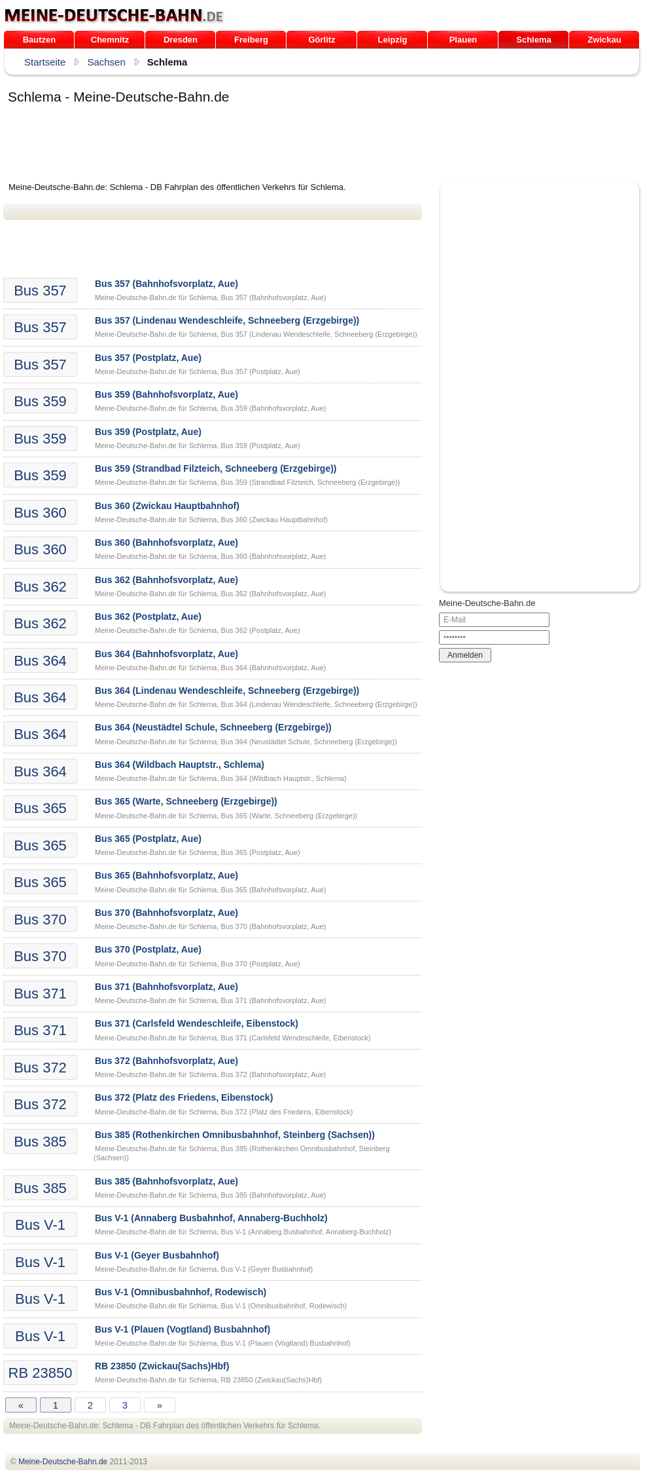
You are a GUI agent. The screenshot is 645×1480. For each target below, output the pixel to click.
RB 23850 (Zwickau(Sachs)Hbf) (162, 1366)
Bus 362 (40, 587)
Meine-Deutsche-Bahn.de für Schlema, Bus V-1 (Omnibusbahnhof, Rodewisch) (221, 1306)
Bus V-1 (40, 1225)
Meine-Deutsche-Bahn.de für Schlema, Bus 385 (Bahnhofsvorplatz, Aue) (210, 1195)
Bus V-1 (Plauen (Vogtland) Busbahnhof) (182, 1329)
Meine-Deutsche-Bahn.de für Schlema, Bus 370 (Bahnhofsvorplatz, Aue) (210, 926)
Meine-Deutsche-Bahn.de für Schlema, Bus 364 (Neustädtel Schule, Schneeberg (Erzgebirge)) (246, 742)
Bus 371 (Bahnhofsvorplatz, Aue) (166, 986)
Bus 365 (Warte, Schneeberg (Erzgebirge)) (186, 801)
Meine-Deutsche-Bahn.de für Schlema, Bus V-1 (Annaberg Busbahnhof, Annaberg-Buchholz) (243, 1232)
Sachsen (106, 61)
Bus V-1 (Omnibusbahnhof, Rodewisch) (180, 1292)
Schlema (533, 40)
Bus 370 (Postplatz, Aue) (148, 949)
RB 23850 (41, 1373)
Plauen (463, 40)
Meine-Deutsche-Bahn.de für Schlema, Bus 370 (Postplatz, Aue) (197, 964)
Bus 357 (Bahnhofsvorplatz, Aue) (166, 283)
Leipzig (393, 40)
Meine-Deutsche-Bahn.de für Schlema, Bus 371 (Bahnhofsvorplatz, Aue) (210, 1000)
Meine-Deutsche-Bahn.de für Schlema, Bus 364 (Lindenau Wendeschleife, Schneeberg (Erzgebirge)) (256, 704)
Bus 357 (40, 290)
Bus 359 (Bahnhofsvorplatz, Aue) (166, 394)
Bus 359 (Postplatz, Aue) (148, 432)
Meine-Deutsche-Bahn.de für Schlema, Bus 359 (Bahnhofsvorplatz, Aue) (210, 408)
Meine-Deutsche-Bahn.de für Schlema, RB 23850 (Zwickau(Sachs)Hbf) (208, 1380)
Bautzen (39, 40)
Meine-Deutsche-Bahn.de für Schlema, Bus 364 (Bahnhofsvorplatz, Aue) (210, 668)
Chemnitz (110, 40)
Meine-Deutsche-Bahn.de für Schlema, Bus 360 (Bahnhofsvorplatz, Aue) (210, 556)
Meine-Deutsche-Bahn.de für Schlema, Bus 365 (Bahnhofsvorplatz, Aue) (210, 890)
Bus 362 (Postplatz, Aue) (148, 616)
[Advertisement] (241, 145)
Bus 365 (40, 808)
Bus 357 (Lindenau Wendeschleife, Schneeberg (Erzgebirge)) (227, 320)
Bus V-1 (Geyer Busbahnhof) (157, 1255)
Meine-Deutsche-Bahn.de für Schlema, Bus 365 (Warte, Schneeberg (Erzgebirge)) (226, 816)
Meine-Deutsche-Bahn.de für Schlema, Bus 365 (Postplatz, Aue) (197, 852)
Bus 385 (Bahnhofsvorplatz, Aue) (166, 1181)
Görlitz (321, 40)
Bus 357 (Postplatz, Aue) (148, 357)
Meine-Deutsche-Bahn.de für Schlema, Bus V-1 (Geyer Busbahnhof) (204, 1269)
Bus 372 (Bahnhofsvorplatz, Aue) (166, 1060)
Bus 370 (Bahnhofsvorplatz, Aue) (166, 912)
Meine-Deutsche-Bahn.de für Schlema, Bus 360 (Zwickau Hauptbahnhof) (211, 519)
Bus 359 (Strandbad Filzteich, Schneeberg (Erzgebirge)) (216, 468)
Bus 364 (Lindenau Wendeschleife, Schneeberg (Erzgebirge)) (227, 690)
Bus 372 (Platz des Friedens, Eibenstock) (184, 1097)
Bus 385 (40, 1141)
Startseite (44, 61)
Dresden (181, 40)
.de (114, 16)
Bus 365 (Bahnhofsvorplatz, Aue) (166, 875)
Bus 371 (40, 993)
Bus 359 (40, 401)
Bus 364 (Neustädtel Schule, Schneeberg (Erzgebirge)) (213, 727)
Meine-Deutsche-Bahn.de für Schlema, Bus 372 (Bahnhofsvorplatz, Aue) (210, 1074)
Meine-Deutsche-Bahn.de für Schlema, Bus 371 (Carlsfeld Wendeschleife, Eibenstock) (233, 1038)
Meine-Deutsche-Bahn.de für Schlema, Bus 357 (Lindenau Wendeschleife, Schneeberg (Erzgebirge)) (256, 334)
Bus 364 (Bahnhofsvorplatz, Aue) (166, 654)
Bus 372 (40, 1067)
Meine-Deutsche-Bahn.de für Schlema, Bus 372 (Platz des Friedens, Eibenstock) (224, 1112)
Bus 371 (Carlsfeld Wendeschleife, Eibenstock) (196, 1023)
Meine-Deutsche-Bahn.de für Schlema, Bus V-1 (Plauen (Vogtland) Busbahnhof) (223, 1343)
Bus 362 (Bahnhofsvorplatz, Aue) (166, 580)
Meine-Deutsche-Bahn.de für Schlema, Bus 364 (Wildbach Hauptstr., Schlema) (221, 778)
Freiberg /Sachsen (251, 41)
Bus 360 (40, 512)
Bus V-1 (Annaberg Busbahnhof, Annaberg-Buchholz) (211, 1218)
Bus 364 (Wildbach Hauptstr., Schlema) (179, 764)
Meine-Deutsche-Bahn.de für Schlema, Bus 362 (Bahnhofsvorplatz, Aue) (210, 594)
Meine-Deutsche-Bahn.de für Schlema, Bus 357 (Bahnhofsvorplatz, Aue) (210, 297)
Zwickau (604, 40)
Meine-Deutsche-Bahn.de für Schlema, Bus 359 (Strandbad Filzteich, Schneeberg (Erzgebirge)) (247, 482)
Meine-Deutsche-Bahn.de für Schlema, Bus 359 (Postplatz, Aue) (197, 445)
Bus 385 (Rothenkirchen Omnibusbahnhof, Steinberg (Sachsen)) (235, 1134)
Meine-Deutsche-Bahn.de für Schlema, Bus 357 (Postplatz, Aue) (197, 371)
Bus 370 (40, 919)
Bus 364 (40, 661)
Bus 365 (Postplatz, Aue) (148, 838)
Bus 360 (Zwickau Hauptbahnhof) (167, 506)
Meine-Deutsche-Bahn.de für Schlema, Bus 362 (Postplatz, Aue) (197, 630)
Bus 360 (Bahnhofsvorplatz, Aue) (166, 542)
